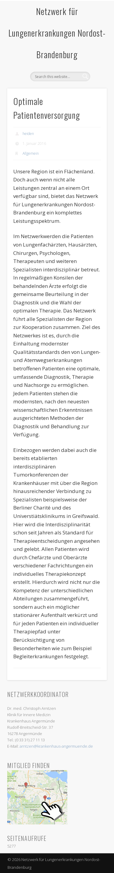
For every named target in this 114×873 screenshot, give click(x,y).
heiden (28, 133)
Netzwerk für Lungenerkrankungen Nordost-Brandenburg (57, 33)
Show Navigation (92, 59)
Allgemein (31, 153)
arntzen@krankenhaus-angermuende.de (56, 746)
